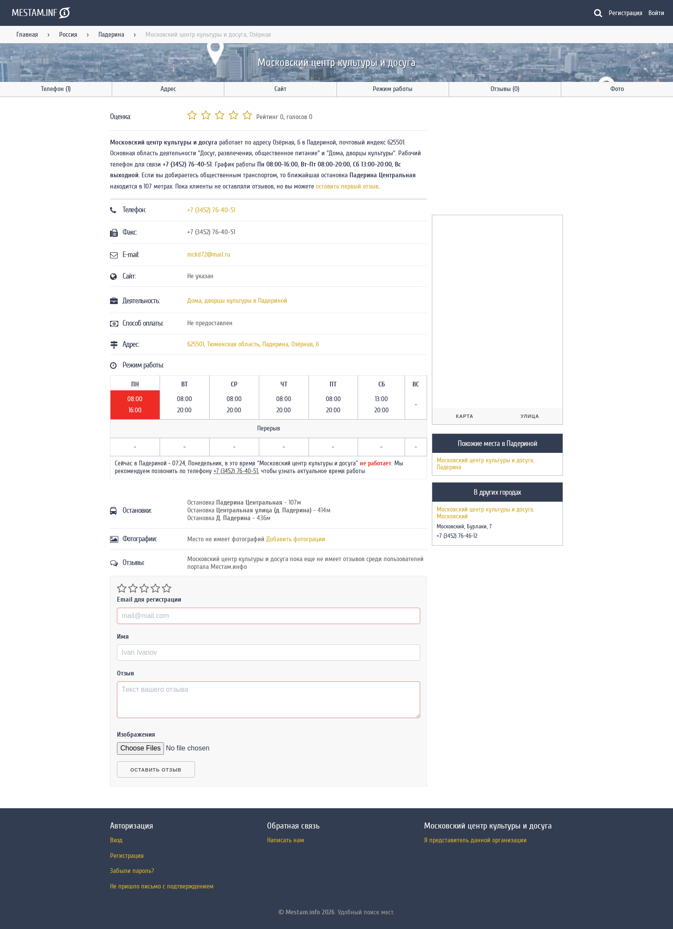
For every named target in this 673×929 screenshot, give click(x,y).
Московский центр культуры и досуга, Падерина (486, 464)
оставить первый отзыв (347, 186)
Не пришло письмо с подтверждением (162, 886)
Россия (68, 34)
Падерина (111, 34)
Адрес (168, 89)
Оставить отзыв (156, 769)
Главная (27, 34)
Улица (530, 416)
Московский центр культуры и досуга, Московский (486, 513)
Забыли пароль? (132, 871)
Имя (123, 636)
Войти (656, 13)
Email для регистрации (149, 599)
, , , (253, 344)
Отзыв (125, 673)
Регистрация (625, 13)
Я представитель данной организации (475, 840)
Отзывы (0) (505, 89)
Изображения (136, 734)
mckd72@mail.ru (208, 254)
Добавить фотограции (295, 539)
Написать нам (285, 840)
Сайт (280, 89)
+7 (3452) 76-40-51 (211, 210)
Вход (116, 840)
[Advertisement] (496, 157)
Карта (465, 416)
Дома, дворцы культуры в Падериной (237, 300)
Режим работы (392, 89)
